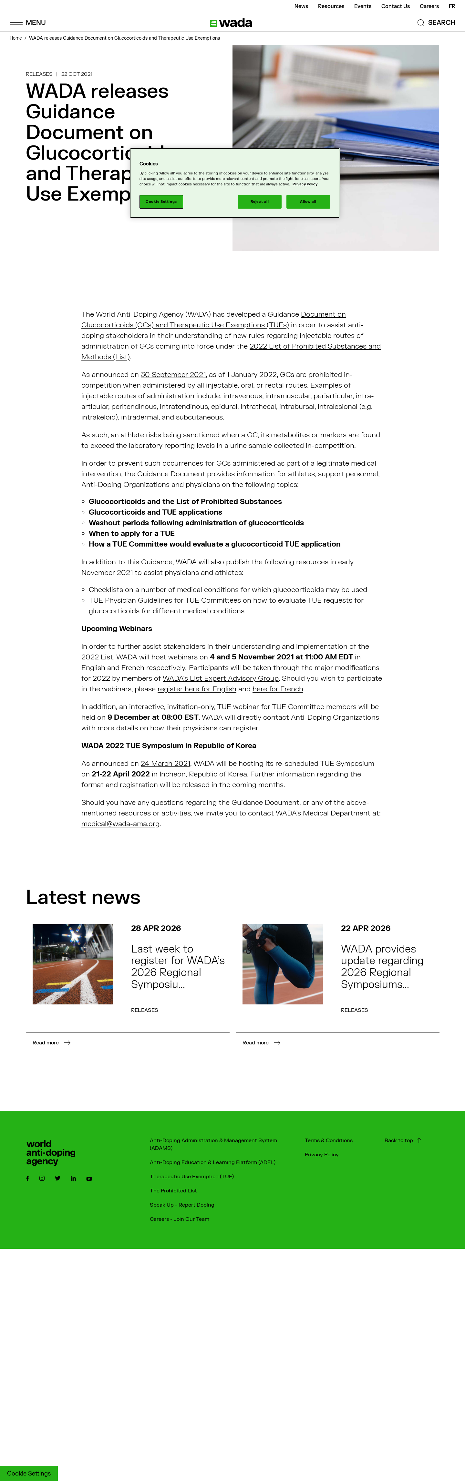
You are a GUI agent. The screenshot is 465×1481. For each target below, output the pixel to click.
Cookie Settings (29, 1473)
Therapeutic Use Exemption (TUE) (192, 1176)
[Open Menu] (27, 22)
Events (363, 6)
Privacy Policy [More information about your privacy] (305, 184)
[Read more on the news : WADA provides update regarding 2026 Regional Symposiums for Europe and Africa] (337, 988)
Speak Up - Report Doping (182, 1205)
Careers (429, 6)
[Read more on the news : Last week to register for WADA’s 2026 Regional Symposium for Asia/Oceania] (128, 988)
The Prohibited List (173, 1191)
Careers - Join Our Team (179, 1219)
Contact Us (395, 6)
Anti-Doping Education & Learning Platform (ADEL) (212, 1162)
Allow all (308, 201)
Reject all (260, 201)
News (301, 6)
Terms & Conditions (329, 1140)
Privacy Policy (322, 1154)
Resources (331, 6)
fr (452, 6)
